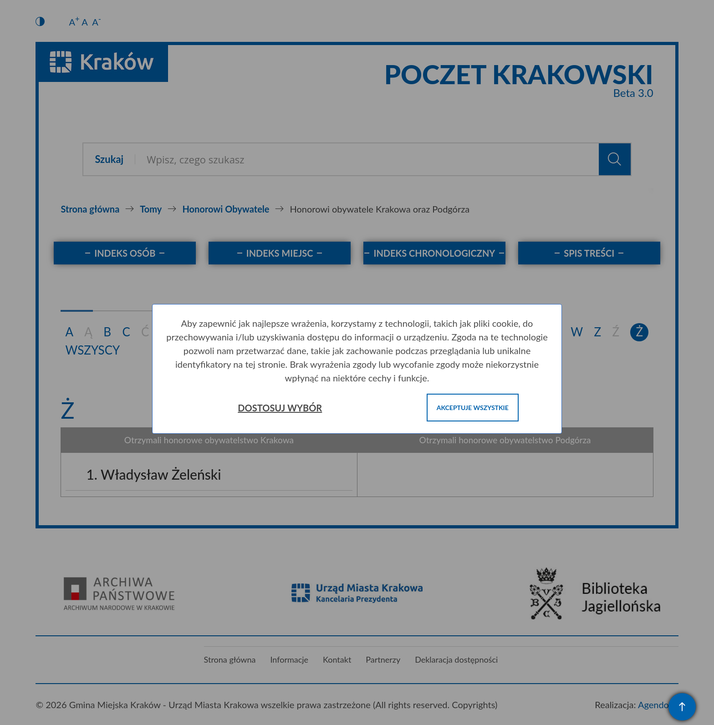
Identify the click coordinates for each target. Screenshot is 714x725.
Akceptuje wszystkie (473, 407)
